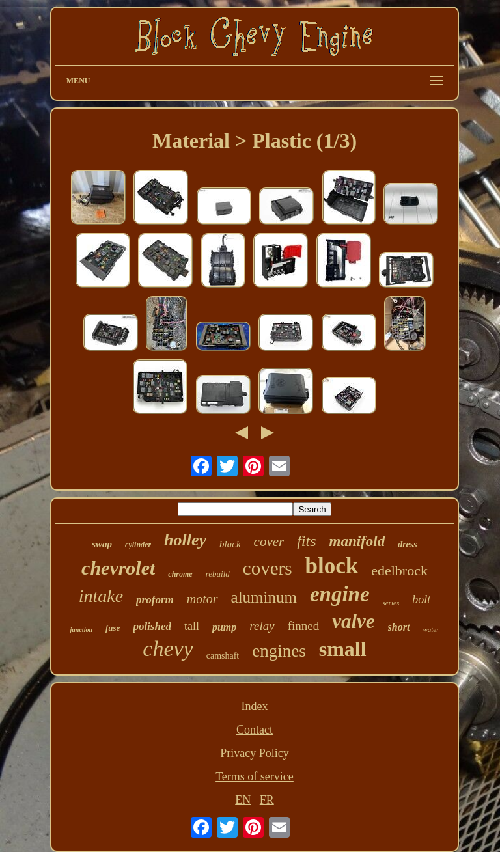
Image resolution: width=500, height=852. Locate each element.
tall (191, 626)
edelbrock (399, 570)
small (343, 649)
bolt (421, 599)
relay (261, 626)
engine (340, 594)
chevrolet (118, 568)
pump (224, 627)
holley (185, 539)
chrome (180, 574)
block (331, 566)
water (431, 629)
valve (353, 621)
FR (267, 799)
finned (304, 626)
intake (101, 596)
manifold (357, 541)
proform (155, 600)
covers (267, 568)
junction (81, 629)
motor (202, 599)
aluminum (264, 597)
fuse (112, 628)
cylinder (138, 544)
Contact (254, 729)
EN (243, 799)
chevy (168, 649)
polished (152, 626)
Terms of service (254, 776)
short (399, 627)
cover (269, 541)
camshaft (223, 656)
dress (407, 544)
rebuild (218, 574)
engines (278, 651)
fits (306, 540)
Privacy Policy (254, 753)
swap (102, 544)
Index (254, 706)
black (229, 544)
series (391, 603)
